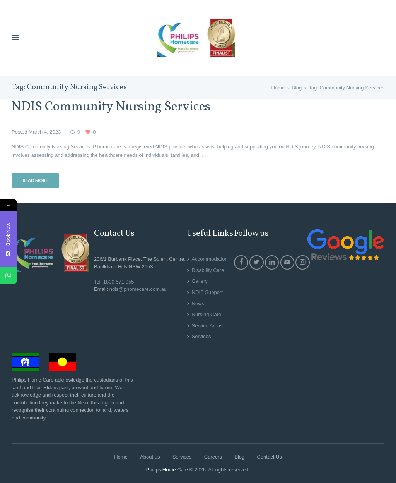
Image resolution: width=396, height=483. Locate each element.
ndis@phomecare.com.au (138, 289)
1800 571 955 (118, 282)
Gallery (200, 281)
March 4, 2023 (45, 132)
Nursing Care (207, 314)
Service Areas (207, 325)
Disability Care (208, 270)
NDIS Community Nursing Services (111, 107)
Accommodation (210, 259)
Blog (297, 88)
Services (201, 336)
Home (278, 88)
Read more (35, 180)
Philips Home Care (167, 470)
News (198, 303)
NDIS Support (207, 292)
